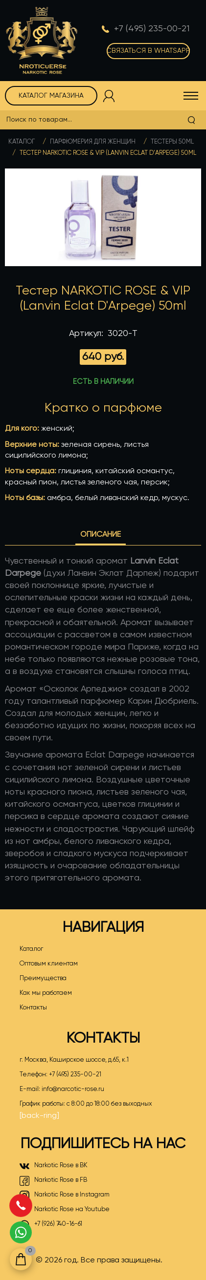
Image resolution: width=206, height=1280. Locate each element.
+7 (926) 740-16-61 (51, 1225)
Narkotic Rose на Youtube (65, 1210)
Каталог (21, 142)
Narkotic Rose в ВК (54, 1166)
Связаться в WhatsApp (148, 50)
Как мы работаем (46, 993)
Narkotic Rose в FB (53, 1181)
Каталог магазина (51, 95)
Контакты (33, 1008)
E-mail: (62, 1089)
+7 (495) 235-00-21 (75, 1074)
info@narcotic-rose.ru (73, 1089)
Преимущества (43, 978)
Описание (100, 535)
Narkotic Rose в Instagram (65, 1195)
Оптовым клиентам (49, 964)
